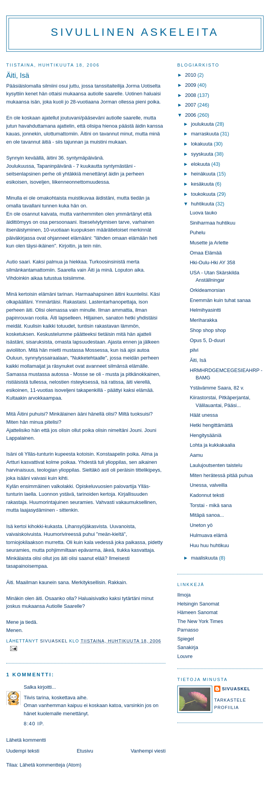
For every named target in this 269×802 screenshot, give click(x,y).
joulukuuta (203, 124)
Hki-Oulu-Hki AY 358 (212, 262)
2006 (191, 115)
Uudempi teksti (22, 751)
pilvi (194, 350)
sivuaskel (236, 688)
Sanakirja (187, 647)
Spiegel (185, 639)
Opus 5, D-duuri (207, 340)
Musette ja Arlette (209, 243)
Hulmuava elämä (208, 535)
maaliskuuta (205, 558)
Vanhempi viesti (148, 751)
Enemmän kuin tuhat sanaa (220, 300)
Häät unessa (204, 415)
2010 (191, 75)
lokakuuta (202, 144)
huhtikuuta (203, 204)
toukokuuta (204, 194)
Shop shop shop (208, 330)
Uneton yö (201, 525)
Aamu (196, 455)
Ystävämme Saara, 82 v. (217, 388)
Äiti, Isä (198, 360)
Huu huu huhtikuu (209, 545)
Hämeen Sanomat (197, 612)
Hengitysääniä (206, 435)
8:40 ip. (34, 724)
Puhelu (197, 232)
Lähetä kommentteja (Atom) (51, 765)
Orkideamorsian (207, 290)
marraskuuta (205, 134)
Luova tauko (203, 213)
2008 (191, 95)
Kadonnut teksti (207, 495)
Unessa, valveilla (208, 485)
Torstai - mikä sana (211, 505)
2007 (191, 105)
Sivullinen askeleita (135, 32)
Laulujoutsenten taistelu (216, 465)
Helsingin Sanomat (198, 604)
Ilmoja (183, 595)
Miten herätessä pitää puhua (221, 475)
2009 (191, 85)
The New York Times (200, 621)
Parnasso (187, 630)
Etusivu (85, 751)
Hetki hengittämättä (211, 425)
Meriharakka (203, 320)
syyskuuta (203, 154)
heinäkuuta (204, 174)
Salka (30, 687)
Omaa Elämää (206, 253)
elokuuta (201, 164)
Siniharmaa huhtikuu (212, 223)
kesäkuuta (203, 184)
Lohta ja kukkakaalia (212, 445)
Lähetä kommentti (26, 740)
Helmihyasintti (205, 310)
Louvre (184, 656)
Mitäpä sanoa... (207, 515)
